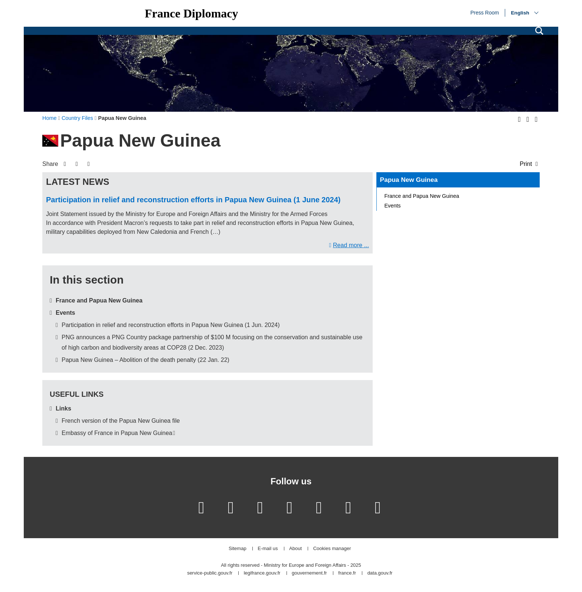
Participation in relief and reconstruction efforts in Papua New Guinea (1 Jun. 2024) (171, 325)
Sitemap (237, 549)
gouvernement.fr (309, 573)
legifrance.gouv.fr (262, 573)
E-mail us (268, 549)
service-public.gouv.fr (209, 573)
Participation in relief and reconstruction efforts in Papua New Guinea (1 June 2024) (193, 200)
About (295, 549)
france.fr (347, 573)
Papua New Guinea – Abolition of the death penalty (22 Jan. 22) (145, 360)
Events (65, 313)
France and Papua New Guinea (99, 300)
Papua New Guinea (409, 179)
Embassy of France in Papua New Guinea (117, 433)
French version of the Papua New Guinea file (121, 421)
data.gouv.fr (380, 573)
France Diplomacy (191, 13)
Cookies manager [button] (332, 549)
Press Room (484, 12)
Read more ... (351, 245)
